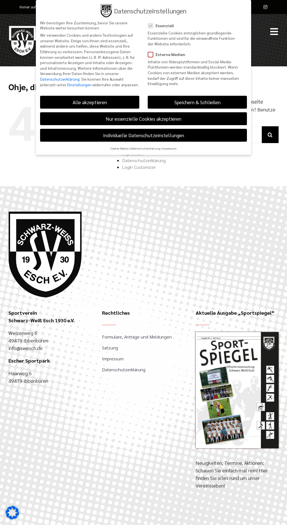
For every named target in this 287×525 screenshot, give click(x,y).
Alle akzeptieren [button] (90, 102)
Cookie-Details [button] (119, 148)
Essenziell (163, 24)
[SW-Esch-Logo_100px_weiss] (22, 27)
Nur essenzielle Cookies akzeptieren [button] (143, 118)
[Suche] (270, 134)
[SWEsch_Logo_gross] (45, 214)
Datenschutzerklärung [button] (145, 148)
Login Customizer (139, 167)
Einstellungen (79, 84)
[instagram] (265, 7)
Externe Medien (169, 54)
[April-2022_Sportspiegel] (237, 334)
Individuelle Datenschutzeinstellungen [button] (143, 135)
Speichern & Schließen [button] (197, 102)
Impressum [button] (169, 148)
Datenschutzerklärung (144, 160)
